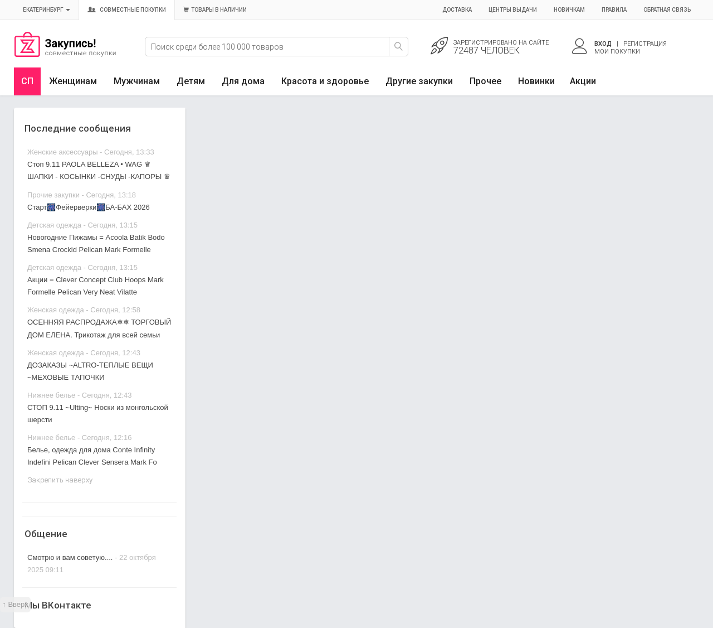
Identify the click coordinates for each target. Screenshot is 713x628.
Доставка (457, 10)
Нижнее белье (51, 395)
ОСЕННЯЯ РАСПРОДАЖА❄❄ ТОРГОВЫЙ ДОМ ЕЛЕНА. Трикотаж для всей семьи (99, 328)
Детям (191, 81)
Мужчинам (137, 81)
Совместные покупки (126, 10)
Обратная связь (667, 10)
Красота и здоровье (325, 81)
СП (27, 81)
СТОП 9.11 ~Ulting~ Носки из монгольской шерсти (97, 413)
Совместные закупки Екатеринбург (65, 54)
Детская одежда (54, 225)
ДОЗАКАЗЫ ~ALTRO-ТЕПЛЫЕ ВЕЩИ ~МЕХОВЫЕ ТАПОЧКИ (90, 371)
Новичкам (569, 10)
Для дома (243, 81)
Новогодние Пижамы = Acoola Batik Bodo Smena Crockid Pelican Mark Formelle (96, 243)
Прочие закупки (53, 195)
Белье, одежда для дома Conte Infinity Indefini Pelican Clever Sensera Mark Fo (92, 456)
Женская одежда (55, 310)
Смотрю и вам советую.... (70, 557)
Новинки (536, 81)
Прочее (485, 81)
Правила (614, 10)
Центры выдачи (513, 10)
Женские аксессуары (62, 152)
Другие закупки (419, 81)
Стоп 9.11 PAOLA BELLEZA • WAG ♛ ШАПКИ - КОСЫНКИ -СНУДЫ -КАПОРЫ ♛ (98, 170)
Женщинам (73, 81)
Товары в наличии (215, 10)
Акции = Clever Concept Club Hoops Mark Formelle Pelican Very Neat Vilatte (95, 286)
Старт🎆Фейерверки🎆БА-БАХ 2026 (88, 207)
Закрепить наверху (59, 480)
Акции (583, 81)
